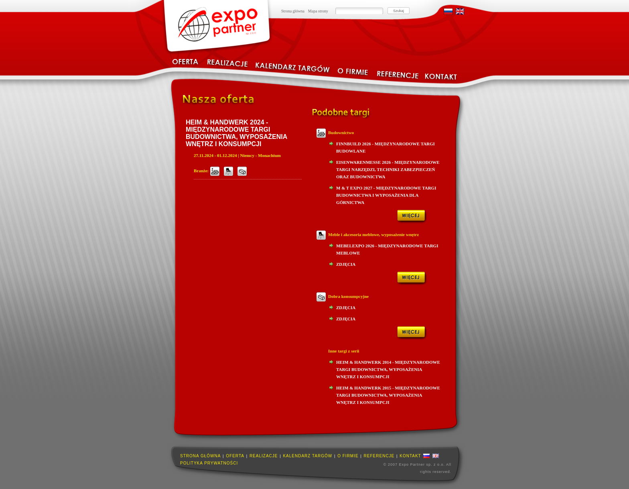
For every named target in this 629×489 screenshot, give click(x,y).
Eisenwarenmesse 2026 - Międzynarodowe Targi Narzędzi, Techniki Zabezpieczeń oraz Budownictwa (388, 169)
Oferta (235, 456)
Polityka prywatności (209, 463)
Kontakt (410, 456)
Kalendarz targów (307, 456)
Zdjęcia (345, 264)
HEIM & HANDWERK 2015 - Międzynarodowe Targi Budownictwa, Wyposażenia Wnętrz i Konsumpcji (388, 395)
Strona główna (292, 11)
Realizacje (264, 456)
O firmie (347, 456)
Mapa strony (318, 11)
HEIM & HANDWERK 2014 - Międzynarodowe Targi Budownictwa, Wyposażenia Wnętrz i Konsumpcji (388, 369)
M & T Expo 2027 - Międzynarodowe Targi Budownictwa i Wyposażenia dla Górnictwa (386, 195)
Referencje (379, 456)
